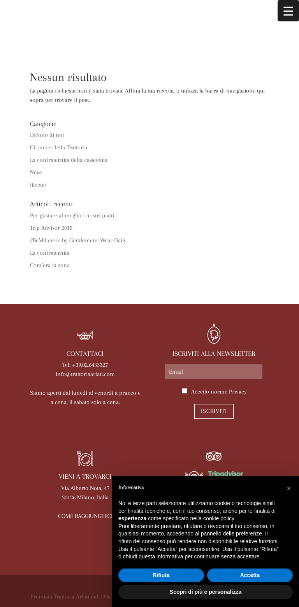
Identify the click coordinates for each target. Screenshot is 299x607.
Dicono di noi (47, 134)
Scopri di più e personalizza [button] (205, 592)
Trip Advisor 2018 (51, 227)
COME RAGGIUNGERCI (85, 516)
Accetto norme (219, 391)
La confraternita (49, 252)
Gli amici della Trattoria (58, 147)
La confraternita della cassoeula (68, 159)
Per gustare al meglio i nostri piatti (72, 215)
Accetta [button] (250, 575)
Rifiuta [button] (161, 575)
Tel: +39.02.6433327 (85, 364)
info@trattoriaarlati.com (85, 374)
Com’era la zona (50, 265)
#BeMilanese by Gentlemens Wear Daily (78, 240)
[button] (289, 488)
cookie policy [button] (218, 518)
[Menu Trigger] (288, 10)
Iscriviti (214, 411)
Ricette (38, 184)
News (36, 172)
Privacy (238, 391)
